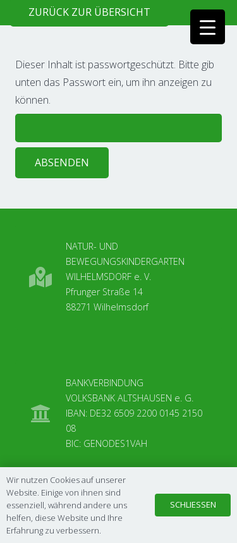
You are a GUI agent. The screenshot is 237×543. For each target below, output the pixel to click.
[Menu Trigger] (207, 26)
